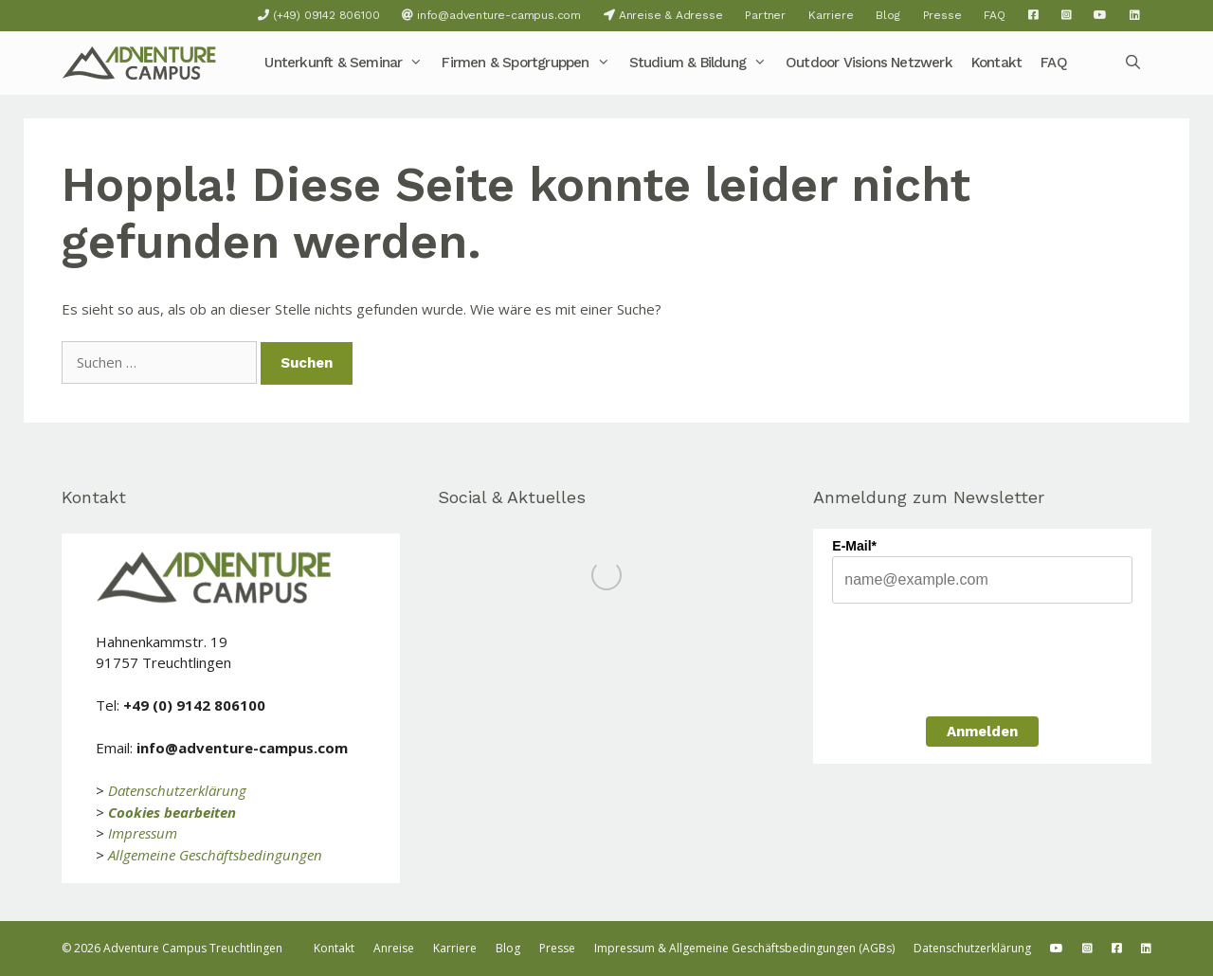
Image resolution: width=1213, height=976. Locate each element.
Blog (887, 15)
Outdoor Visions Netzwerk (869, 62)
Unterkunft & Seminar (348, 63)
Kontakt (996, 62)
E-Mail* (854, 545)
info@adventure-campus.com (491, 15)
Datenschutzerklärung (177, 790)
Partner (765, 15)
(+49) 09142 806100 (318, 15)
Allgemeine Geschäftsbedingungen (215, 854)
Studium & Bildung (702, 63)
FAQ (994, 15)
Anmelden (982, 731)
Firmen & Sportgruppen (530, 63)
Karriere (830, 15)
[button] (417, 63)
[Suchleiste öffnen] (1132, 63)
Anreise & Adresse (663, 15)
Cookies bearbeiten (172, 812)
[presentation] (976, 658)
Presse (942, 15)
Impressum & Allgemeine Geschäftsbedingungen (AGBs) (744, 948)
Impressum (142, 832)
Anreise (393, 948)
